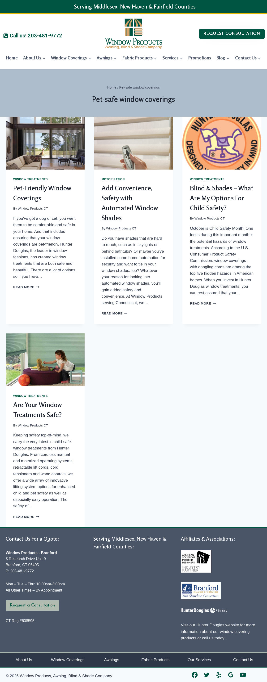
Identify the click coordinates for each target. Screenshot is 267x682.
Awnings (111, 660)
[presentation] (45, 143)
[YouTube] (243, 675)
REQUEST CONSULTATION (231, 33)
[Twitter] (207, 675)
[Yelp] (219, 675)
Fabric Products (155, 660)
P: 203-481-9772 (20, 571)
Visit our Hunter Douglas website (210, 625)
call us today (213, 638)
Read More (26, 287)
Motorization (113, 179)
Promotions (199, 57)
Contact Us (243, 660)
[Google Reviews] (231, 675)
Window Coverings (68, 660)
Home (12, 57)
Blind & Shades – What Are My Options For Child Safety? (221, 198)
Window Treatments (30, 179)
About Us (24, 660)
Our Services (199, 660)
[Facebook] (195, 675)
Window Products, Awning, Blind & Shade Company (66, 676)
